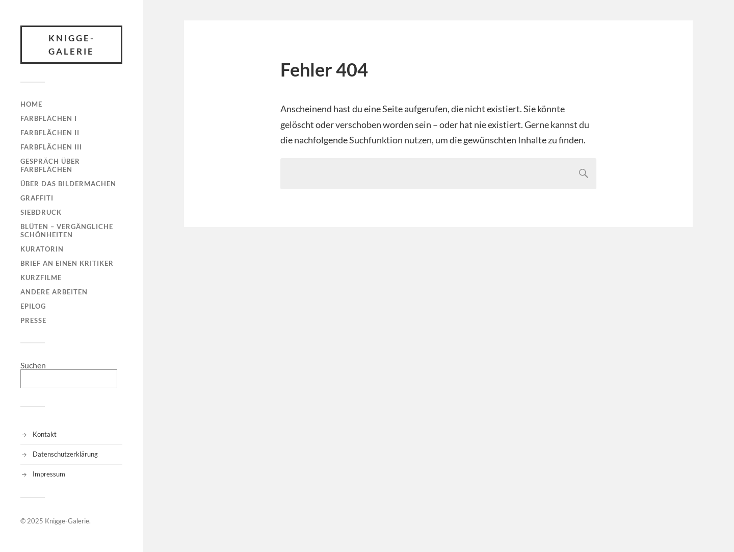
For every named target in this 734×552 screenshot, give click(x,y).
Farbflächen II (50, 133)
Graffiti (37, 198)
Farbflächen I (48, 118)
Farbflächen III (51, 147)
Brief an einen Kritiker (67, 263)
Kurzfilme (41, 277)
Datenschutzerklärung (65, 454)
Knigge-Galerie (71, 45)
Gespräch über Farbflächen (50, 165)
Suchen (33, 365)
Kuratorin (42, 249)
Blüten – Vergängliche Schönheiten (66, 230)
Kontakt (45, 434)
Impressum (49, 474)
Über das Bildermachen (68, 184)
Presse (33, 320)
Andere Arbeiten (54, 292)
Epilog (33, 306)
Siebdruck (41, 212)
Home (31, 104)
